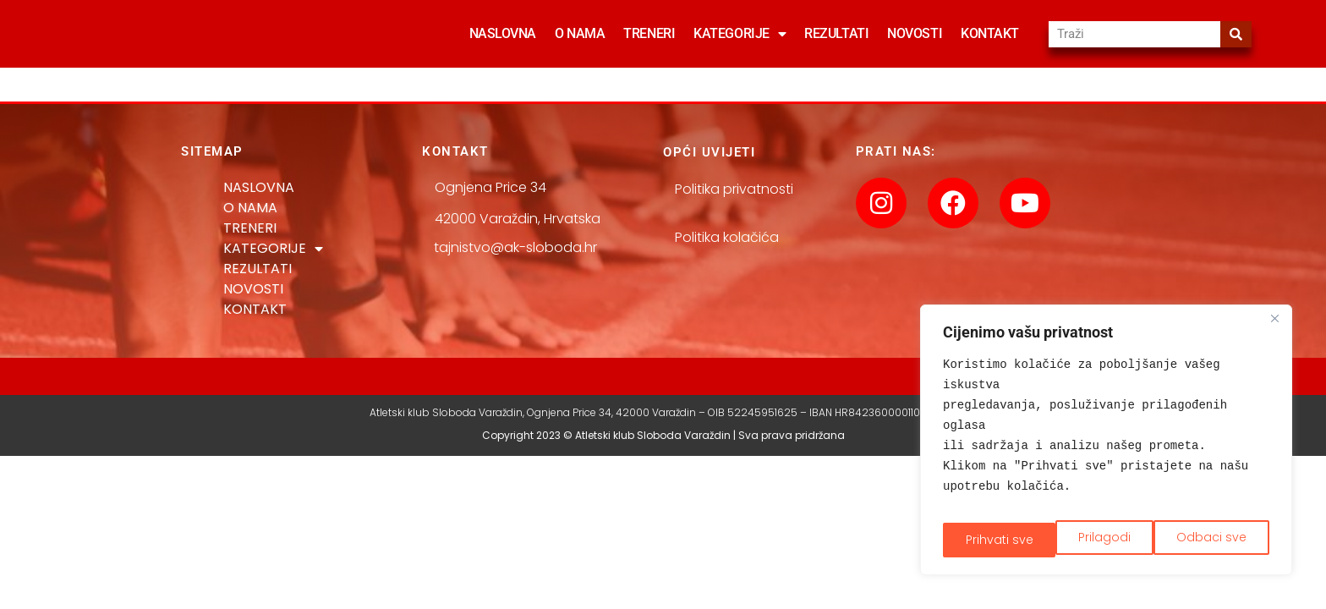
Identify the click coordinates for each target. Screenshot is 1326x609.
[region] (1106, 445)
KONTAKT (990, 33)
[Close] (1274, 329)
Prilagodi (989, 538)
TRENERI (649, 33)
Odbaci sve (1098, 538)
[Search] (1236, 34)
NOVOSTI (914, 33)
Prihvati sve (1215, 538)
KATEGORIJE (739, 34)
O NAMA (580, 33)
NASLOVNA (502, 33)
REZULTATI (836, 33)
